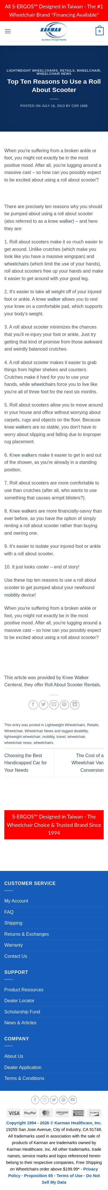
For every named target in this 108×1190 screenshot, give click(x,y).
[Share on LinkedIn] (74, 705)
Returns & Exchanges (26, 934)
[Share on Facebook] (33, 705)
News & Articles (20, 1022)
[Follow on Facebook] (35, 1100)
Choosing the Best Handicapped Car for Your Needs (25, 763)
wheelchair (76, 736)
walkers (23, 427)
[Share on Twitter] (43, 705)
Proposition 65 (38, 1175)
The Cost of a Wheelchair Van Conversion (87, 763)
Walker (82, 677)
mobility (12, 595)
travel (60, 736)
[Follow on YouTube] (73, 1100)
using (50, 179)
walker (66, 221)
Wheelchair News (54, 73)
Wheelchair (88, 70)
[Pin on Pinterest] (64, 705)
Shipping (13, 923)
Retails (67, 70)
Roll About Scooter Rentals (72, 684)
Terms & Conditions (24, 1078)
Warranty (13, 945)
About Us (13, 1056)
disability (81, 731)
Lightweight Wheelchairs (32, 70)
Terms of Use (69, 1175)
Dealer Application (22, 1067)
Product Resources (23, 989)
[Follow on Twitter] (54, 1100)
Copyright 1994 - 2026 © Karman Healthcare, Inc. (54, 1123)
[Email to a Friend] (54, 705)
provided (46, 677)
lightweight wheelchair (22, 736)
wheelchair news (18, 742)
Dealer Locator (19, 1000)
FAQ (9, 912)
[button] (7, 31)
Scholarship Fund (22, 1011)
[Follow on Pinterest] (63, 1100)
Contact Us (15, 956)
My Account (16, 900)
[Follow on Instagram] (44, 1100)
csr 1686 (79, 106)
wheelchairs (16, 263)
